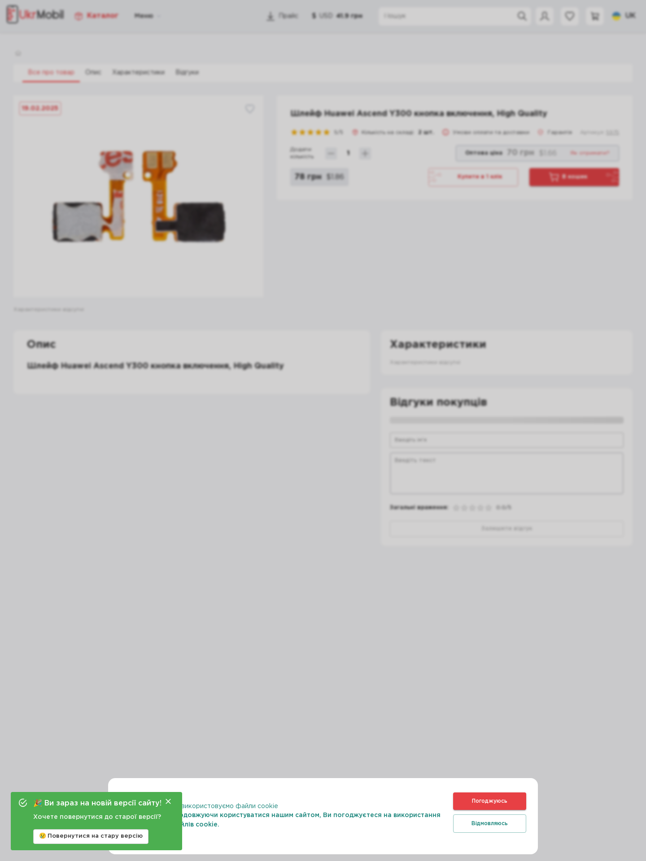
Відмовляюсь (490, 823)
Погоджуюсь (489, 801)
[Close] (168, 801)
